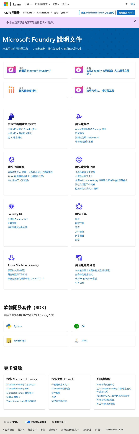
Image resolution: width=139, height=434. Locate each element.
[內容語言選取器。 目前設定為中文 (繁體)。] (11, 422)
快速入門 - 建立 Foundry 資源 (22, 129)
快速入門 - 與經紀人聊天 (20, 133)
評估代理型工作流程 (85, 184)
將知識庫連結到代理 (17, 227)
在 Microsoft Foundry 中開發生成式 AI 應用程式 (114, 390)
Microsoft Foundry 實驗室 (18, 392)
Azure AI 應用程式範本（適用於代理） (26, 176)
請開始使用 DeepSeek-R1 (87, 137)
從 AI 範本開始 (15, 137)
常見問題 (12, 223)
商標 (97, 429)
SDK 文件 (79, 282)
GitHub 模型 (12, 396)
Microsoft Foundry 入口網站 (20, 384)
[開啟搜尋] (126, 4)
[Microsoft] (6, 4)
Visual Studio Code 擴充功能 (20, 400)
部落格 (31, 429)
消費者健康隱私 (69, 429)
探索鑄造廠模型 (27, 90)
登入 (133, 4)
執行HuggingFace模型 (86, 278)
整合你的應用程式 (84, 274)
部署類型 (79, 133)
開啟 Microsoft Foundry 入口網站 (97, 12)
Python (18, 326)
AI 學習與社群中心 (106, 384)
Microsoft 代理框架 (60, 388)
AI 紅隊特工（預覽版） (19, 180)
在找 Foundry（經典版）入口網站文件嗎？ (108, 72)
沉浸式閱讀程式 (59, 400)
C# (83, 326)
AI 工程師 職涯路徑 (106, 403)
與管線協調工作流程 (17, 274)
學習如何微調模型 (84, 141)
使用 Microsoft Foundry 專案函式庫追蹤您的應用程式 (101, 180)
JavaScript (20, 340)
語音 (77, 219)
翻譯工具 (79, 223)
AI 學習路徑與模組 (106, 399)
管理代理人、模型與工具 (100, 90)
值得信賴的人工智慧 (85, 172)
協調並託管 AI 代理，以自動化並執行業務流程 (30, 172)
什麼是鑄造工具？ (60, 384)
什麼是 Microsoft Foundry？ (35, 70)
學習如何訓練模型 (16, 270)
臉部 (77, 239)
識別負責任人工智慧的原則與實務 (113, 395)
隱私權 (52, 429)
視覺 (53, 396)
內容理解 (79, 235)
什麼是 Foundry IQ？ (18, 219)
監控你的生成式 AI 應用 (86, 188)
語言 (77, 227)
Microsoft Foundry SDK (17, 388)
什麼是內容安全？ (84, 176)
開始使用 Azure (126, 12)
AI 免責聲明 (8, 429)
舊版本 (21, 429)
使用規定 (87, 429)
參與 (43, 429)
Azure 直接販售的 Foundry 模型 (90, 129)
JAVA (84, 340)
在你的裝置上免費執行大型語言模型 (92, 270)
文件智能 (79, 231)
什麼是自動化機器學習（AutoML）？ (26, 278)
